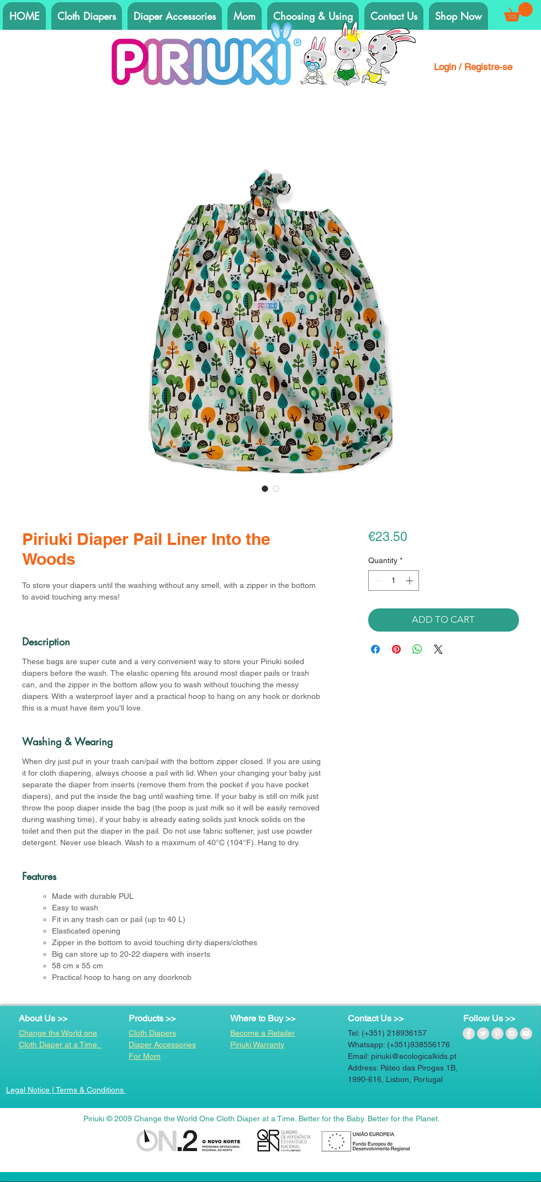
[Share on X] (438, 649)
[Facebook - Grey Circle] (469, 1033)
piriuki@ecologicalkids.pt (414, 1056)
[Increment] (410, 580)
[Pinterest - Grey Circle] (497, 1033)
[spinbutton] (394, 580)
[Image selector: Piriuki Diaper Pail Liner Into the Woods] (264, 488)
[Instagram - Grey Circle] (512, 1033)
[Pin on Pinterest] (396, 649)
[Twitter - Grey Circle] (483, 1033)
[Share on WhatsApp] (417, 649)
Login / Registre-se (473, 66)
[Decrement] (377, 580)
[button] (518, 12)
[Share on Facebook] (375, 649)
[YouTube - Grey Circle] (526, 1033)
